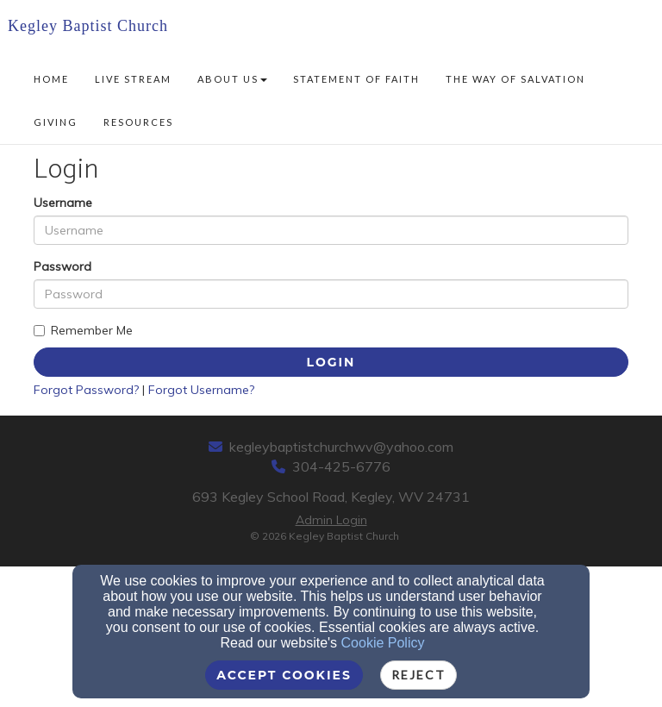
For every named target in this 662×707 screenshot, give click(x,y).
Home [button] (51, 78)
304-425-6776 (341, 466)
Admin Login (331, 520)
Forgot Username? (201, 389)
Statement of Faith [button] (356, 78)
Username (63, 202)
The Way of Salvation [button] (515, 78)
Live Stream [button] (133, 78)
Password (62, 266)
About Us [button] (232, 78)
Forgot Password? (86, 389)
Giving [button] (56, 122)
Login (331, 362)
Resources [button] (138, 122)
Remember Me (83, 330)
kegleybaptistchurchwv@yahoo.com (341, 446)
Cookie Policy (383, 642)
